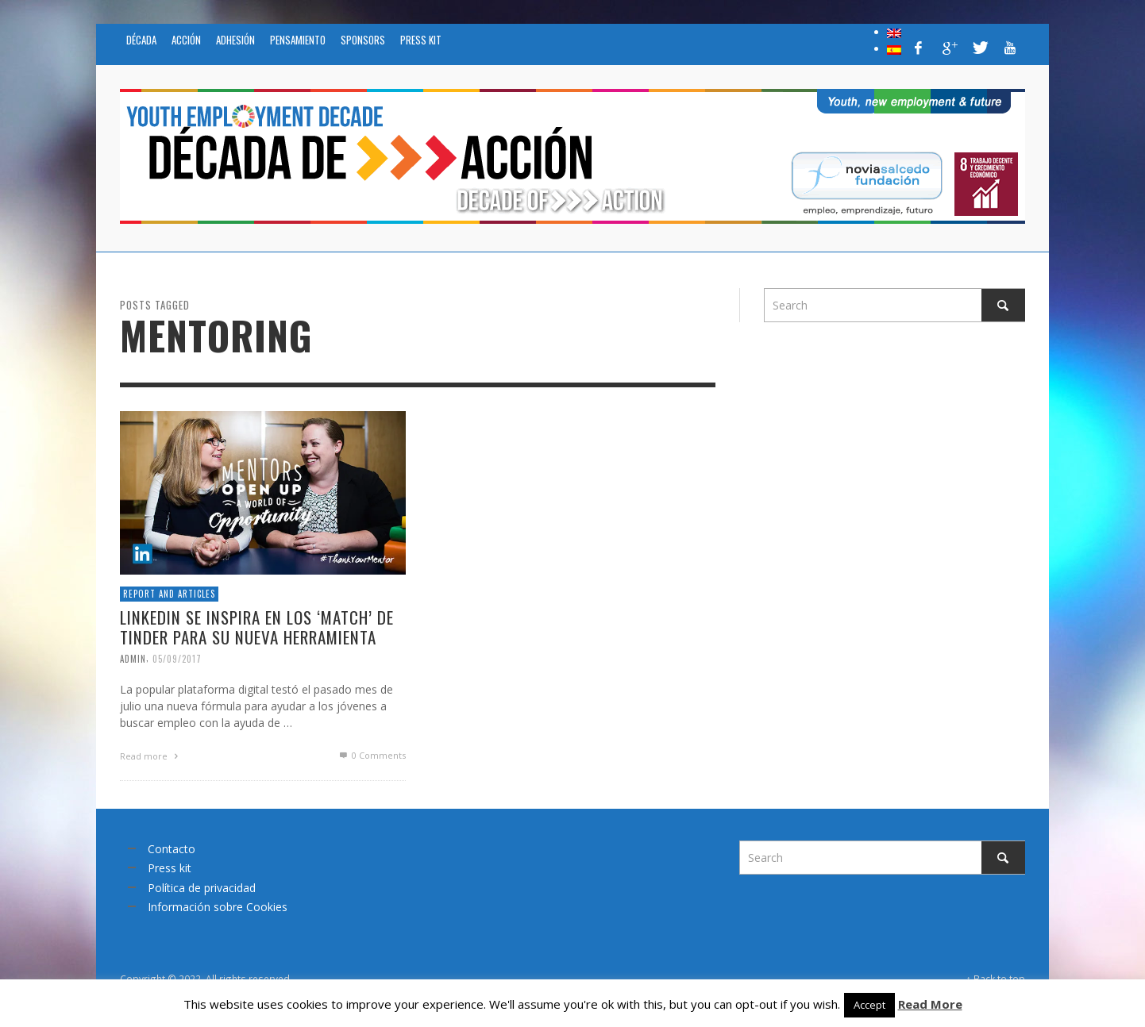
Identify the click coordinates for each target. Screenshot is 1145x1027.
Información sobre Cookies (217, 906)
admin (133, 662)
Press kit (169, 867)
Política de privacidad (202, 887)
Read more (151, 760)
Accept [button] (869, 1005)
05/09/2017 (177, 662)
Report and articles (169, 596)
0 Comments (372, 758)
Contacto (171, 848)
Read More (930, 1004)
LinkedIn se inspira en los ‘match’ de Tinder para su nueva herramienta (257, 630)
